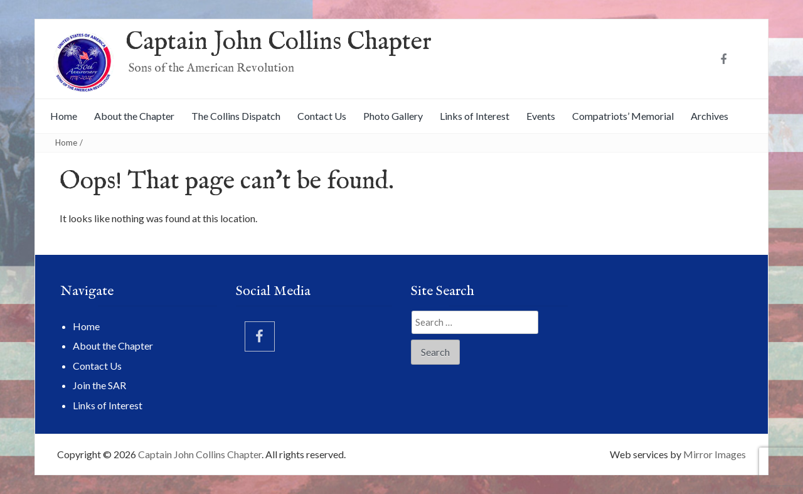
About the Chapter (134, 116)
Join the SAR (99, 385)
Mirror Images (714, 454)
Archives (709, 116)
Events (540, 116)
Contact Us (321, 116)
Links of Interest (474, 116)
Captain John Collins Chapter (278, 42)
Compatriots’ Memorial (623, 116)
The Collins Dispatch (235, 116)
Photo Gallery (393, 116)
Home (63, 116)
